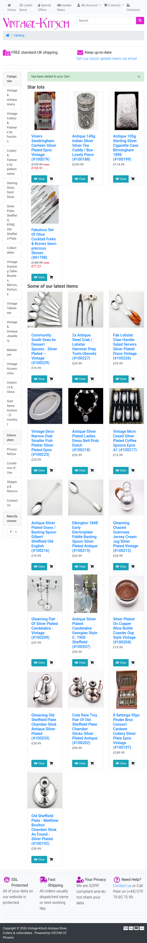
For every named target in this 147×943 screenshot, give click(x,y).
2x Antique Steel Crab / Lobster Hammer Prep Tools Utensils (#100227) (84, 346)
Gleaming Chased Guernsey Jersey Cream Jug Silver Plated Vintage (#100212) (125, 537)
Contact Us (12, 503)
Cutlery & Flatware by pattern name (12, 162)
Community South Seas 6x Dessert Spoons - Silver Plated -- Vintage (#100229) (44, 349)
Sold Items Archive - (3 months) (12, 412)
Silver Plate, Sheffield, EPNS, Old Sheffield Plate (12, 222)
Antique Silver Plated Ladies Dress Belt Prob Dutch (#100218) (85, 440)
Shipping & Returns (12, 486)
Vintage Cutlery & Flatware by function (12, 127)
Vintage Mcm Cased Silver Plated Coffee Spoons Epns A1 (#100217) (125, 440)
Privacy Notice (12, 452)
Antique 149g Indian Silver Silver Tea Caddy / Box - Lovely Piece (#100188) (83, 148)
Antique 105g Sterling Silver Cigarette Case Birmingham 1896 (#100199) (125, 148)
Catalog (19, 35)
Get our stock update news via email (106, 58)
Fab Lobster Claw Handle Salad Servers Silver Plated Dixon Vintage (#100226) (125, 346)
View (39, 179)
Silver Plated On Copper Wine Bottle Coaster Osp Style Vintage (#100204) (124, 630)
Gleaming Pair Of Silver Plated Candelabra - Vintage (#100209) (44, 628)
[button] (88, 5)
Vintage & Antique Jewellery (12, 331)
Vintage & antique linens (12, 97)
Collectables (11, 250)
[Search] (106, 20)
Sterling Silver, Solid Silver (12, 190)
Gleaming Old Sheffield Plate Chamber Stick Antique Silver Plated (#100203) (43, 726)
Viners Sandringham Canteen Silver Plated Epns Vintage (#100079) (43, 148)
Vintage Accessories (12, 368)
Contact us (122, 885)
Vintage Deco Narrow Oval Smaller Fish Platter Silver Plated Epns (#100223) (42, 443)
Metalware (12, 352)
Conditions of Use (11, 468)
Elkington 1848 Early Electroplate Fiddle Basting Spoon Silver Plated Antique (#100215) (85, 537)
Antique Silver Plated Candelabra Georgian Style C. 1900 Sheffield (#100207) (84, 633)
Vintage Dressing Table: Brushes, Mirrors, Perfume (12, 278)
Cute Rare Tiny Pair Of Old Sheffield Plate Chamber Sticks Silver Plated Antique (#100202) (84, 729)
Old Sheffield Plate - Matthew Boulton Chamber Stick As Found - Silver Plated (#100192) (44, 830)
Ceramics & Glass (12, 387)
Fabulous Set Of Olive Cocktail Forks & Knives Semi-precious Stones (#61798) (44, 244)
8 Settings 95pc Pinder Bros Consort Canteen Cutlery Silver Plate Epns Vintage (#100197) (126, 731)
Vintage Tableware (12, 308)
